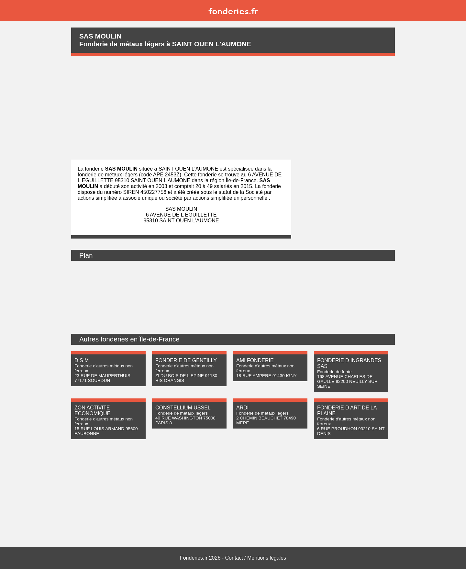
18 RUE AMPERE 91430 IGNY (266, 375)
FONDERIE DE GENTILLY (186, 360)
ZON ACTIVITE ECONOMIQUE (92, 410)
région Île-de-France (233, 180)
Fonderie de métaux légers (181, 413)
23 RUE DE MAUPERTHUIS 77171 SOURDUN (102, 378)
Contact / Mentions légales (255, 558)
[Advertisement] (233, 107)
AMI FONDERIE (255, 360)
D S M (81, 360)
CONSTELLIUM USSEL (183, 407)
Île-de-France (159, 339)
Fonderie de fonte (334, 371)
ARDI (242, 407)
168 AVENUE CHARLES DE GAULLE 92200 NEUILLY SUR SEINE (347, 381)
